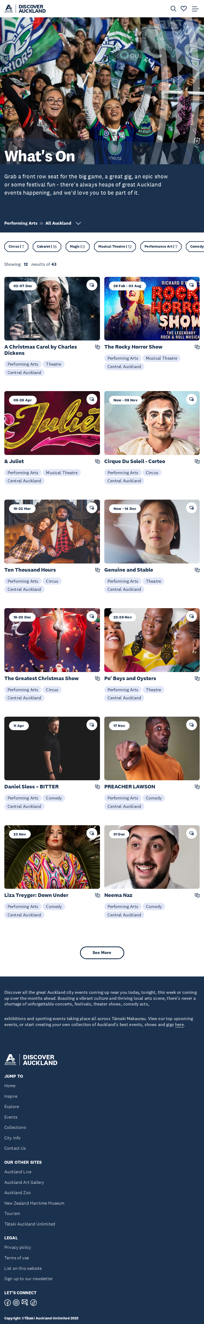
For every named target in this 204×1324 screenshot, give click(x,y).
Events (10, 1117)
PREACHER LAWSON (129, 787)
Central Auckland (24, 372)
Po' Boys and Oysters (130, 678)
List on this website (23, 1268)
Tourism (12, 1213)
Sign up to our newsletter (28, 1279)
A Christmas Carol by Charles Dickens (40, 350)
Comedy (54, 798)
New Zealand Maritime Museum (34, 1203)
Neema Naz (118, 895)
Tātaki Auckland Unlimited (29, 1224)
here (179, 1024)
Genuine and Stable (128, 570)
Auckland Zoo (17, 1192)
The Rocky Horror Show (133, 347)
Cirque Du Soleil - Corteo (134, 461)
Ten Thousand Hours (30, 570)
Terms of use (16, 1258)
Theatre (53, 364)
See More (102, 952)
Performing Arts (23, 364)
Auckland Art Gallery (24, 1182)
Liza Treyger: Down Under (36, 895)
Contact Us (15, 1148)
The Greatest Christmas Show (41, 678)
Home (10, 1086)
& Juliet (14, 461)
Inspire (10, 1096)
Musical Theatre (161, 358)
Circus (152, 472)
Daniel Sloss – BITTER (31, 787)
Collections (15, 1127)
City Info (12, 1138)
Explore (11, 1106)
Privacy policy (17, 1247)
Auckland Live (17, 1172)
